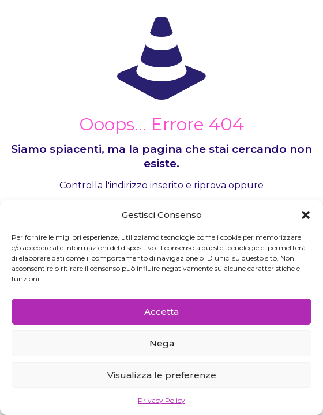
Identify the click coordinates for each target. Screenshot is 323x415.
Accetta (161, 311)
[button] (305, 215)
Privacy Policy (161, 400)
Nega (161, 343)
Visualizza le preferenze (161, 374)
